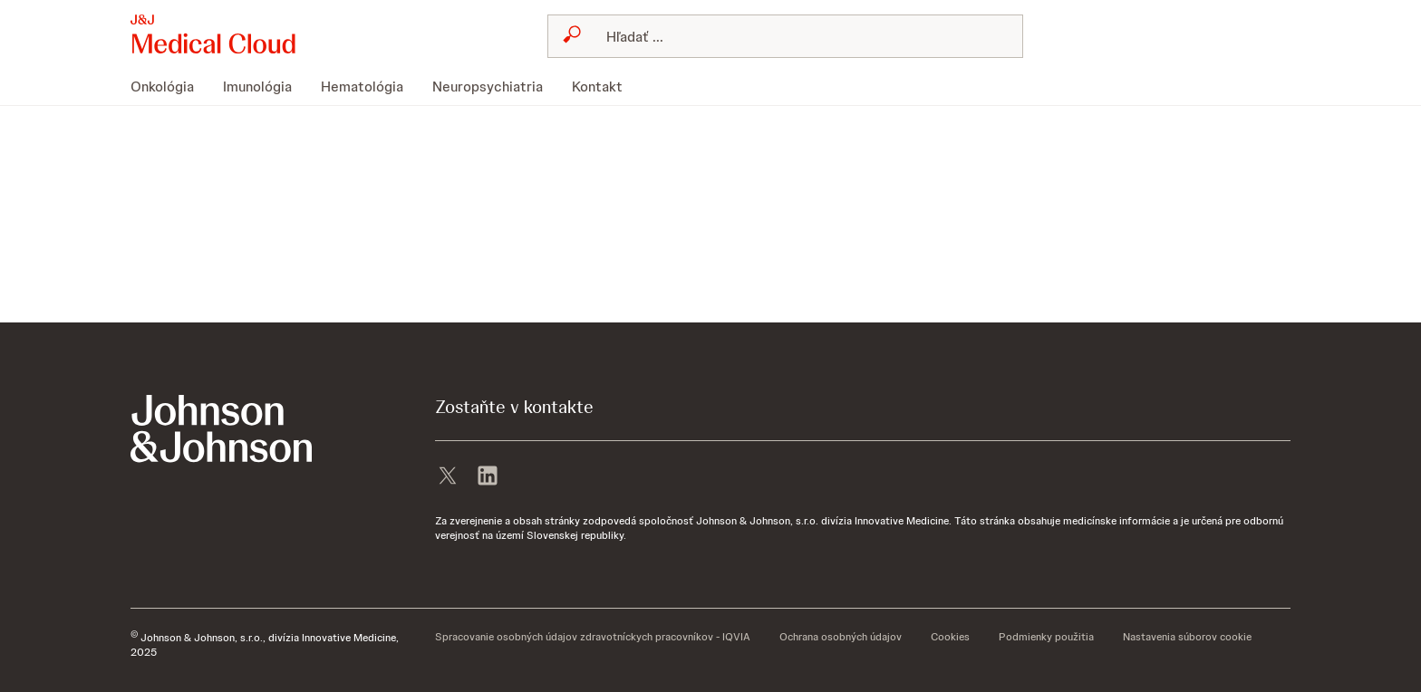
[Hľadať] (796, 36)
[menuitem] (169, 87)
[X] (447, 477)
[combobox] (785, 36)
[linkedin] (487, 477)
